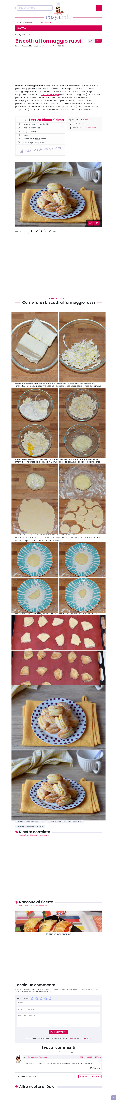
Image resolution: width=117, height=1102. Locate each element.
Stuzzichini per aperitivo (58, 934)
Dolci (31, 22)
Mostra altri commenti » (90, 1076)
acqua (37, 139)
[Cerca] (31, 8)
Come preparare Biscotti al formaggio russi (66, 821)
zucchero (27, 143)
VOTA (98, 41)
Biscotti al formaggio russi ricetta (30, 826)
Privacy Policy (73, 1038)
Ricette (25, 22)
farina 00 (34, 132)
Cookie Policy (86, 1038)
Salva (52, 231)
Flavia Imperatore (49, 46)
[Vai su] (113, 1097)
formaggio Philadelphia (39, 124)
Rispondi (95, 1068)
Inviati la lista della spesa (40, 149)
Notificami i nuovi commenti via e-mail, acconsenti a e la (59, 1038)
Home (19, 22)
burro (31, 128)
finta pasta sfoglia (50, 94)
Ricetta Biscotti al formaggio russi (30, 821)
